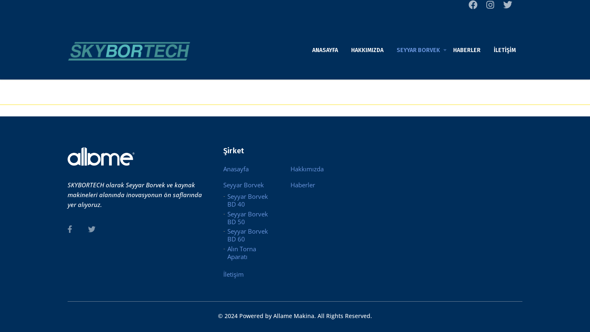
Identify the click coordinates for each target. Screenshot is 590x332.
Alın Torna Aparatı (241, 253)
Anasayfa (325, 50)
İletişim (505, 50)
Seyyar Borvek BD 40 (247, 200)
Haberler (467, 50)
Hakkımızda (367, 50)
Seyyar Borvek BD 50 (247, 218)
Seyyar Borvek (418, 50)
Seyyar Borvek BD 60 (247, 235)
